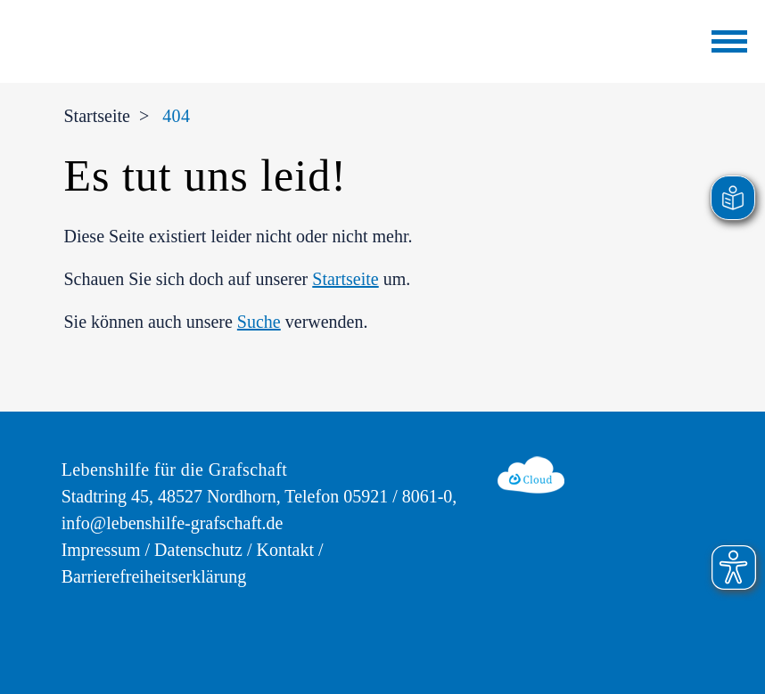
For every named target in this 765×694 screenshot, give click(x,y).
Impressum (101, 549)
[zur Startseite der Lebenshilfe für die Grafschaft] (209, 36)
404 (176, 116)
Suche (259, 321)
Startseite (96, 116)
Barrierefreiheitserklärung (154, 576)
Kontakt (285, 549)
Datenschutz (198, 549)
